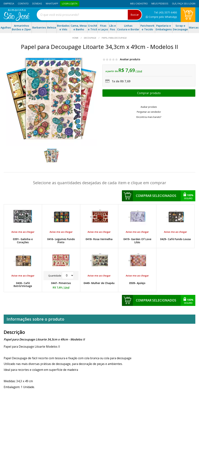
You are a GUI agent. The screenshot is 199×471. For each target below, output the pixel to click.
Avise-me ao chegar (22, 231)
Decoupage (90, 37)
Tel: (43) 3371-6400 (165, 12)
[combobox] (89, 14)
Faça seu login (186, 3)
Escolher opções (148, 93)
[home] (16, 20)
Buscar (135, 14)
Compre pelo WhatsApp (161, 17)
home (75, 37)
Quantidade (61, 275)
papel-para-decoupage (114, 37)
